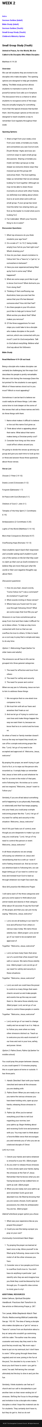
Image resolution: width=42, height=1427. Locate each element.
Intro (4, 16)
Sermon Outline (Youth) (12, 28)
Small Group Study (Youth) (14, 32)
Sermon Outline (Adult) (12, 20)
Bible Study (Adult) (10, 24)
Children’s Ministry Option (13, 36)
